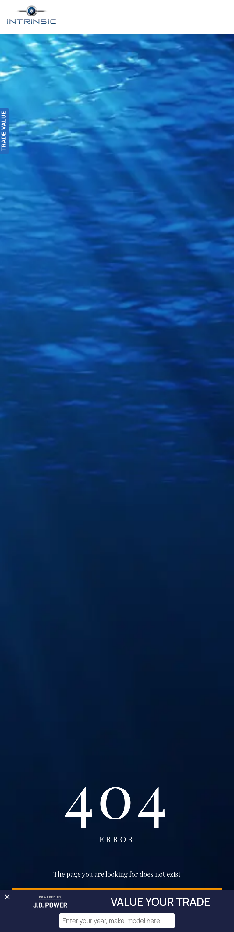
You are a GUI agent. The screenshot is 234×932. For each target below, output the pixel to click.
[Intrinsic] (31, 17)
